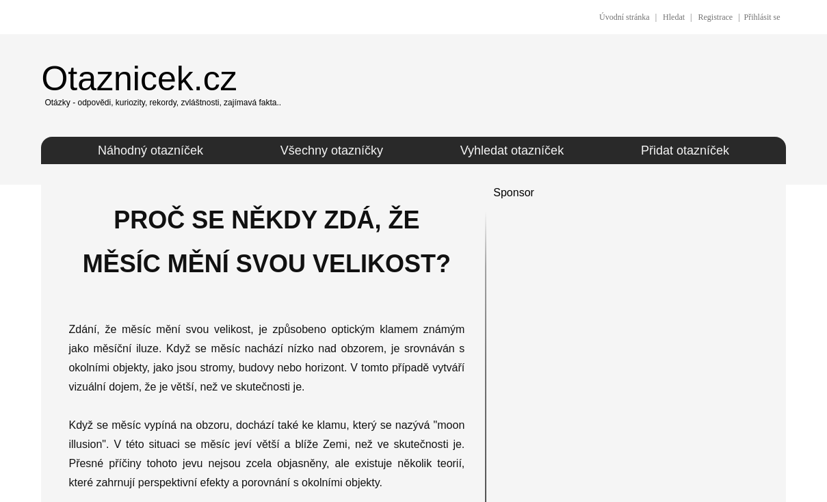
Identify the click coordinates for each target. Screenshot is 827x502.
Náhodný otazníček (150, 150)
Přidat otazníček (685, 150)
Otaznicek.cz (139, 79)
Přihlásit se (762, 17)
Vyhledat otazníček (512, 150)
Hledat (674, 17)
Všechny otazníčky (331, 150)
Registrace (715, 17)
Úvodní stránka (624, 17)
